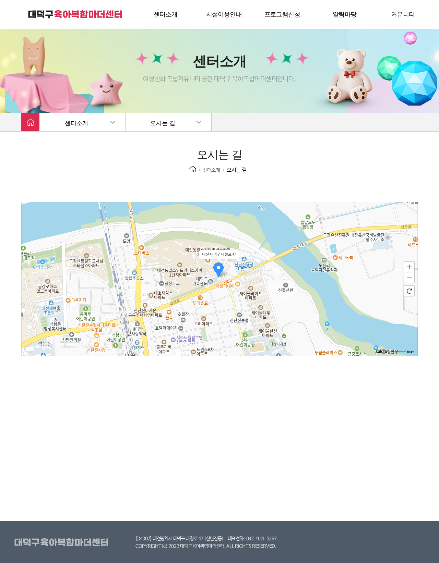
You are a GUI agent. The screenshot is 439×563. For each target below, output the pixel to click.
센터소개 (76, 123)
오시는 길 (162, 123)
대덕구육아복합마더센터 (62, 543)
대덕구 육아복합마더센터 (75, 14)
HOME (192, 169)
